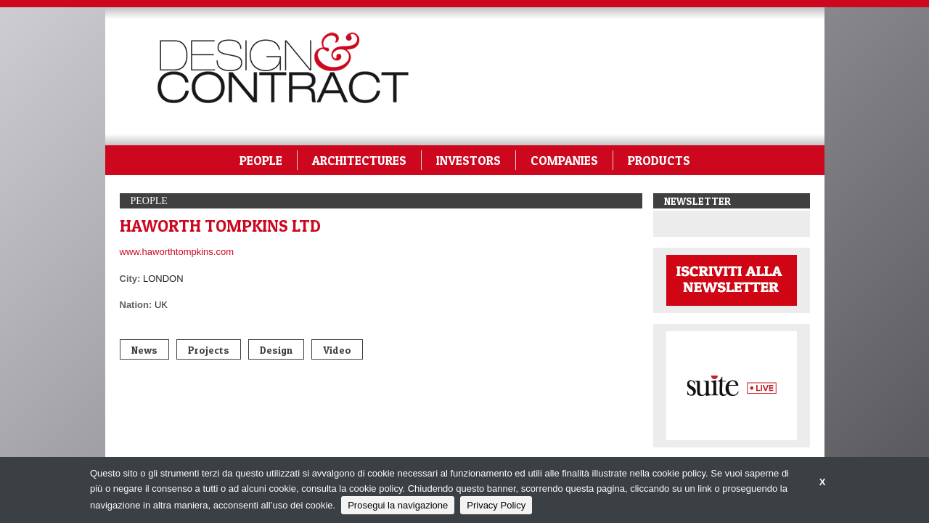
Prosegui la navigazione (398, 505)
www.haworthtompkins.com (177, 251)
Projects (208, 350)
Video (337, 350)
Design (276, 350)
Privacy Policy (496, 505)
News (144, 350)
